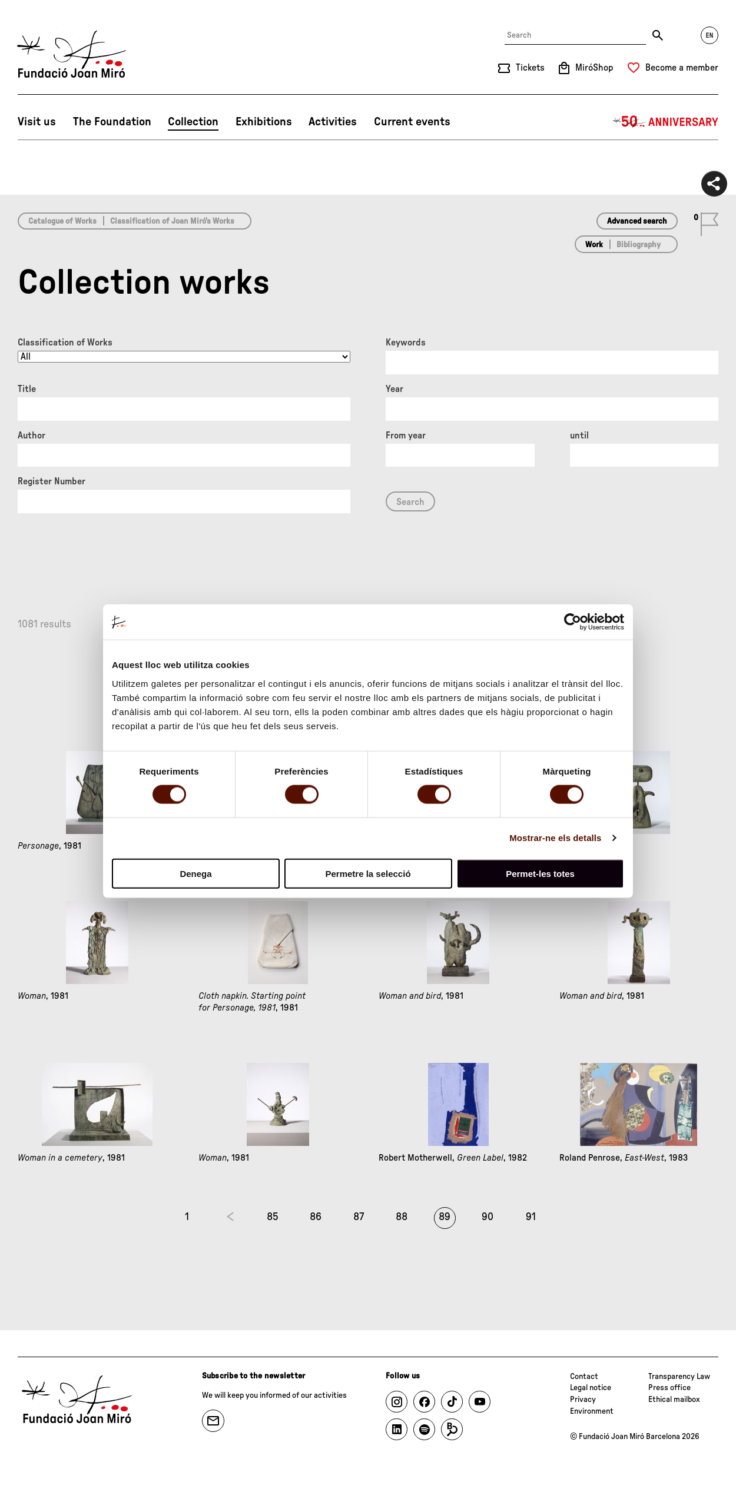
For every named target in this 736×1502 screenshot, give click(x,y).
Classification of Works (65, 342)
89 (444, 1217)
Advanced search (637, 221)
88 (401, 1217)
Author (31, 435)
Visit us (37, 122)
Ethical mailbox (674, 1399)
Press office (669, 1388)
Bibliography (638, 245)
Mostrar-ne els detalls (555, 838)
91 (531, 1217)
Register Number (51, 481)
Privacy (583, 1399)
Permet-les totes (540, 873)
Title (27, 389)
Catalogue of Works (62, 221)
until (579, 435)
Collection (193, 122)
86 (315, 1217)
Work (594, 245)
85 (273, 1217)
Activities (333, 122)
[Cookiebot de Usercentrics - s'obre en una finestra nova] (572, 622)
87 (358, 1217)
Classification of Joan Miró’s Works (172, 221)
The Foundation (112, 122)
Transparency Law (679, 1377)
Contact (584, 1377)
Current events (412, 122)
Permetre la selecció (367, 873)
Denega (195, 873)
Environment (592, 1411)
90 (487, 1217)
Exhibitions (264, 122)
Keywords (406, 342)
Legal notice (590, 1388)
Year (394, 389)
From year (406, 435)
